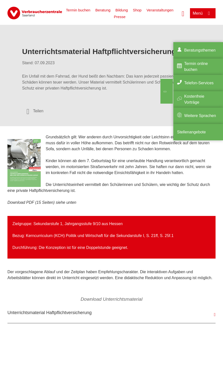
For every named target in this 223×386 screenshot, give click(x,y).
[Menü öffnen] (203, 13)
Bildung (121, 10)
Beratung (103, 10)
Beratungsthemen (200, 50)
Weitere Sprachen (200, 116)
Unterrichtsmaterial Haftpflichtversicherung (49, 312)
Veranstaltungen (160, 10)
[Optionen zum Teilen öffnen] (35, 111)
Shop (137, 10)
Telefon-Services (199, 83)
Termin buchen (78, 10)
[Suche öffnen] (183, 13)
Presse (120, 17)
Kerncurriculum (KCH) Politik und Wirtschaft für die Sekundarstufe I (85, 236)
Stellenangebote (191, 132)
